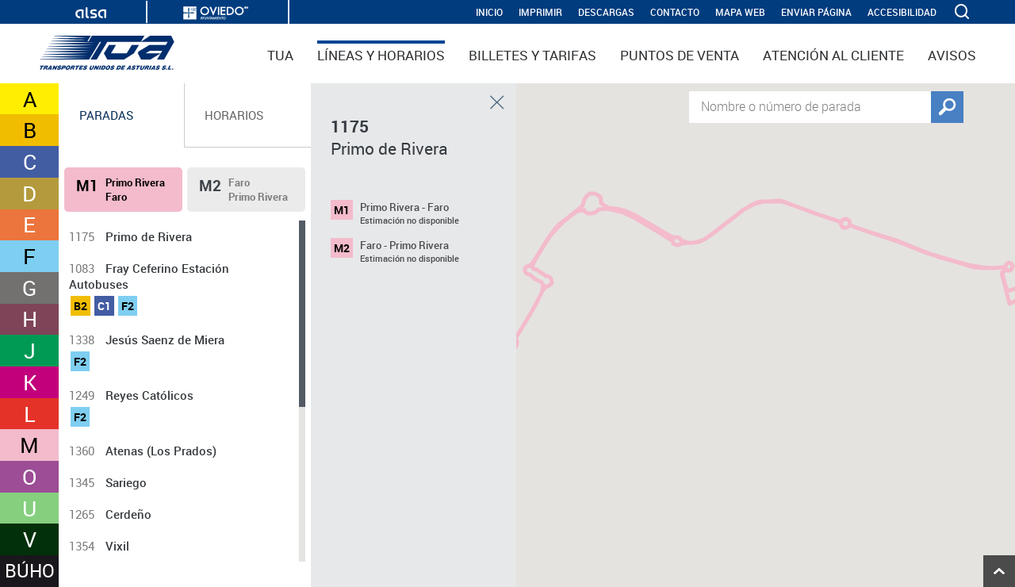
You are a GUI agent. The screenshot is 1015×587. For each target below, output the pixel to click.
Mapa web (740, 12)
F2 (127, 305)
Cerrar (497, 102)
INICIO (489, 12)
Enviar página (816, 12)
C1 (104, 305)
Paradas (106, 115)
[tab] (121, 115)
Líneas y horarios (381, 55)
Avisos (952, 55)
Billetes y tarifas (532, 55)
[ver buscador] (963, 12)
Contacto (674, 12)
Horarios (234, 115)
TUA (280, 55)
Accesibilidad (902, 12)
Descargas (606, 12)
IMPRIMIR (540, 12)
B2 (80, 305)
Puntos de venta (679, 55)
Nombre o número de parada (781, 105)
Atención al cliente (833, 55)
